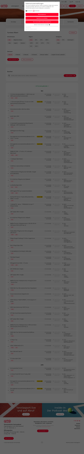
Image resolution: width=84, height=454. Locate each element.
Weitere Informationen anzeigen (42, 24)
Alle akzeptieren (42, 14)
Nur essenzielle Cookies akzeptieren (42, 22)
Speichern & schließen (42, 18)
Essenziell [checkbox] (29, 10)
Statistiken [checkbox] (37, 10)
